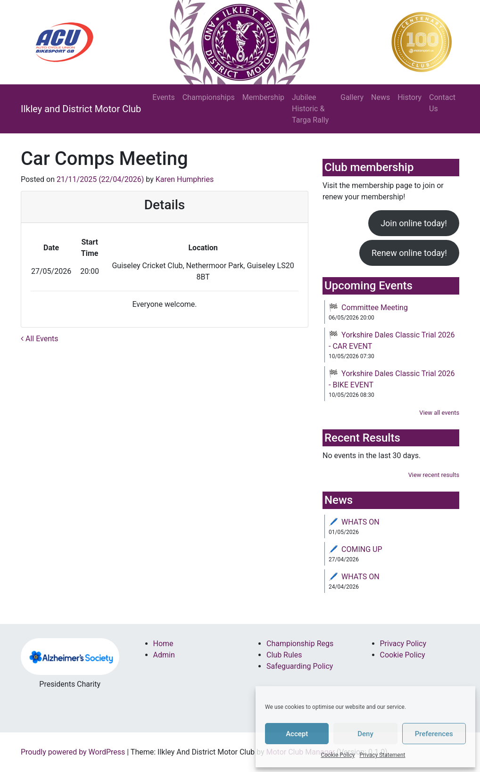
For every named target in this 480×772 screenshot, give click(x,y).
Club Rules (284, 654)
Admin (164, 654)
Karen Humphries (185, 179)
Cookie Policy (338, 755)
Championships (208, 97)
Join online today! (414, 223)
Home (163, 643)
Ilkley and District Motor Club (81, 109)
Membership (263, 97)
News (380, 97)
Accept (297, 734)
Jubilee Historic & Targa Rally (310, 108)
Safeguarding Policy (299, 666)
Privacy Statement (382, 755)
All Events (39, 338)
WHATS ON (360, 521)
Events (163, 97)
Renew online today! (409, 253)
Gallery (352, 97)
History (409, 97)
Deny (365, 734)
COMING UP (361, 549)
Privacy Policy (403, 643)
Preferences (434, 734)
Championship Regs (299, 643)
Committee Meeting (374, 307)
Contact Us (442, 103)
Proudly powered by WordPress (73, 751)
